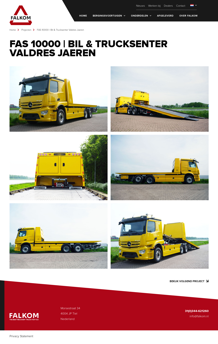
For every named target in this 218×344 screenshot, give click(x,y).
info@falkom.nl (199, 316)
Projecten (26, 30)
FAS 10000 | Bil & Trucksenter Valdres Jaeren (60, 30)
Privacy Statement (21, 336)
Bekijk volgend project (189, 281)
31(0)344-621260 (197, 311)
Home (13, 30)
